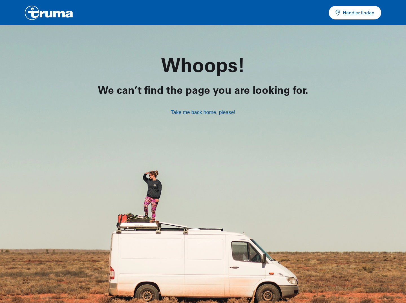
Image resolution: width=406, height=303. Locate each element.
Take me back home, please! (203, 112)
